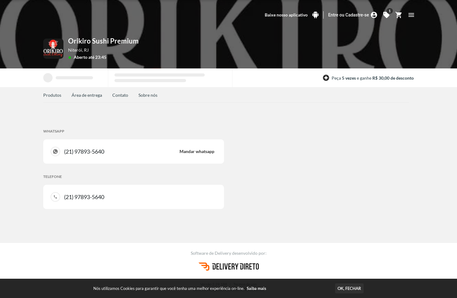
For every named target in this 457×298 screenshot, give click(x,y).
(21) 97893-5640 (139, 151)
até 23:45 (97, 57)
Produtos (52, 95)
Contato (120, 95)
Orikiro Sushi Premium (103, 41)
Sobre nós (147, 95)
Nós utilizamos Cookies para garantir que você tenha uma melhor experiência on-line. (179, 288)
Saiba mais (256, 288)
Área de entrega (87, 95)
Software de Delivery (211, 253)
